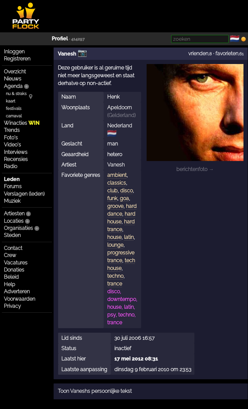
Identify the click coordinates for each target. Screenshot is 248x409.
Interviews (15, 152)
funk (112, 198)
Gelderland (121, 115)
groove (115, 206)
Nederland (119, 126)
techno (115, 276)
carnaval (14, 115)
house (114, 237)
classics (116, 183)
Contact (13, 248)
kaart (10, 101)
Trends (12, 130)
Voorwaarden (19, 299)
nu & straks (16, 93)
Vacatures (15, 263)
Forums (13, 186)
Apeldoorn (119, 107)
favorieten (226, 53)
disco (126, 191)
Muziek (12, 201)
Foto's (11, 138)
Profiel (60, 39)
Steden (12, 235)
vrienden (198, 53)
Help (9, 284)
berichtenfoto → (195, 169)
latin (129, 237)
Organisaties (18, 228)
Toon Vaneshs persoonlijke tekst (95, 391)
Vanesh (67, 54)
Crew (10, 255)
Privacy (12, 306)
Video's (12, 145)
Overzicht (15, 72)
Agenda (13, 86)
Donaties (14, 270)
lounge (115, 245)
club (112, 191)
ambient (117, 175)
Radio (10, 166)
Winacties (21, 123)
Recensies (16, 159)
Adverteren (17, 291)
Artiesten (14, 213)
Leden (12, 179)
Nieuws (12, 79)
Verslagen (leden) (24, 194)
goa (124, 198)
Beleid (11, 277)
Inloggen (14, 51)
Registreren (17, 59)
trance (114, 284)
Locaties (14, 221)
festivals (13, 108)
